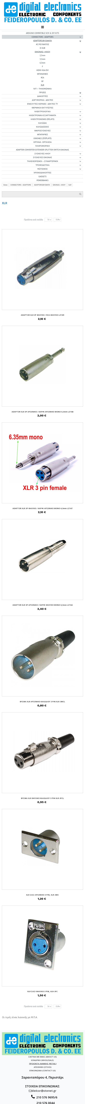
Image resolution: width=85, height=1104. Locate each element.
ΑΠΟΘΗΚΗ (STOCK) (42, 1067)
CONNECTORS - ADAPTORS (20, 185)
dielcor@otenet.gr (42, 1091)
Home (5, 185)
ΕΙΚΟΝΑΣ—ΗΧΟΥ (59, 185)
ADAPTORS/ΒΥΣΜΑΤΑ (42, 185)
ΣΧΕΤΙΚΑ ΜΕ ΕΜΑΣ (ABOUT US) (42, 1056)
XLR (69, 185)
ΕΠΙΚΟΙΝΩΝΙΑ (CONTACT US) (42, 1070)
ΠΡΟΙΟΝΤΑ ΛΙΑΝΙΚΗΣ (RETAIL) (42, 1063)
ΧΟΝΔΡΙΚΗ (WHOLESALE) (42, 1060)
